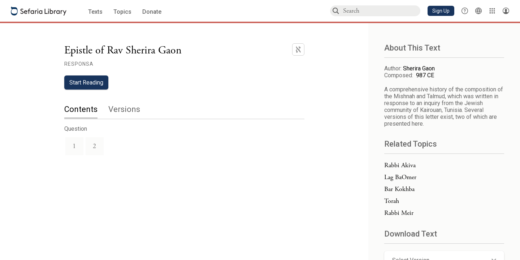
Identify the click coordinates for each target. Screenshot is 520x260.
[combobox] (381, 10)
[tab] (86, 110)
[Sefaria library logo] (38, 11)
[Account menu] (506, 11)
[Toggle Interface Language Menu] (478, 11)
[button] (441, 11)
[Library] (492, 11)
